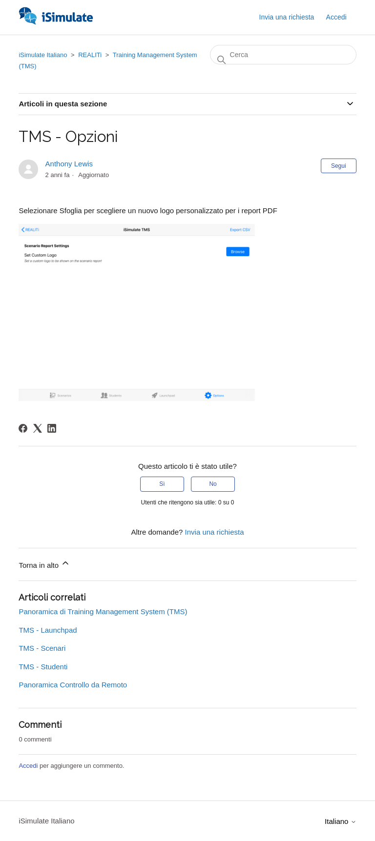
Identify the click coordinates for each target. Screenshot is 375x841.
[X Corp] (37, 428)
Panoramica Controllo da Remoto (73, 685)
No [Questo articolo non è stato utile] (212, 484)
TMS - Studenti (43, 666)
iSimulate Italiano (43, 55)
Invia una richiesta (286, 17)
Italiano (340, 821)
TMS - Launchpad (48, 630)
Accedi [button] (336, 17)
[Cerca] (283, 54)
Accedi (28, 765)
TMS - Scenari (42, 648)
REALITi (90, 55)
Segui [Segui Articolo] (338, 165)
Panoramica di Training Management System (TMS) (103, 611)
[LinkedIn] (51, 428)
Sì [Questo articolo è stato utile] (162, 484)
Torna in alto (44, 563)
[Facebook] (23, 428)
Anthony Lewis (69, 164)
